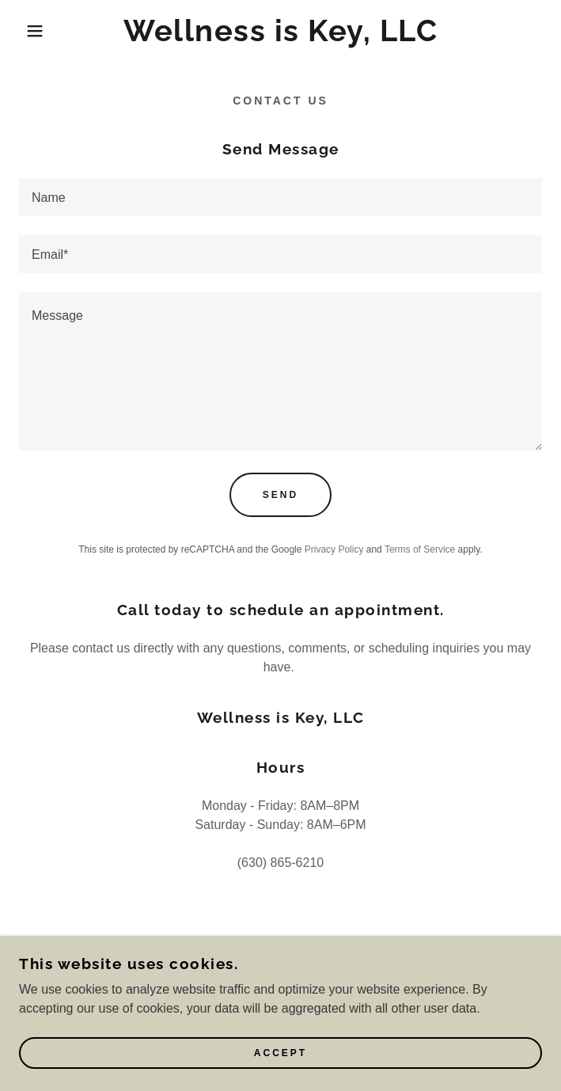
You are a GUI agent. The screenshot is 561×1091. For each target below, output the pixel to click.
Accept (280, 1053)
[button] (37, 31)
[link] (281, 31)
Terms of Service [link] (420, 549)
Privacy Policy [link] (334, 549)
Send (280, 494)
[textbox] (280, 197)
